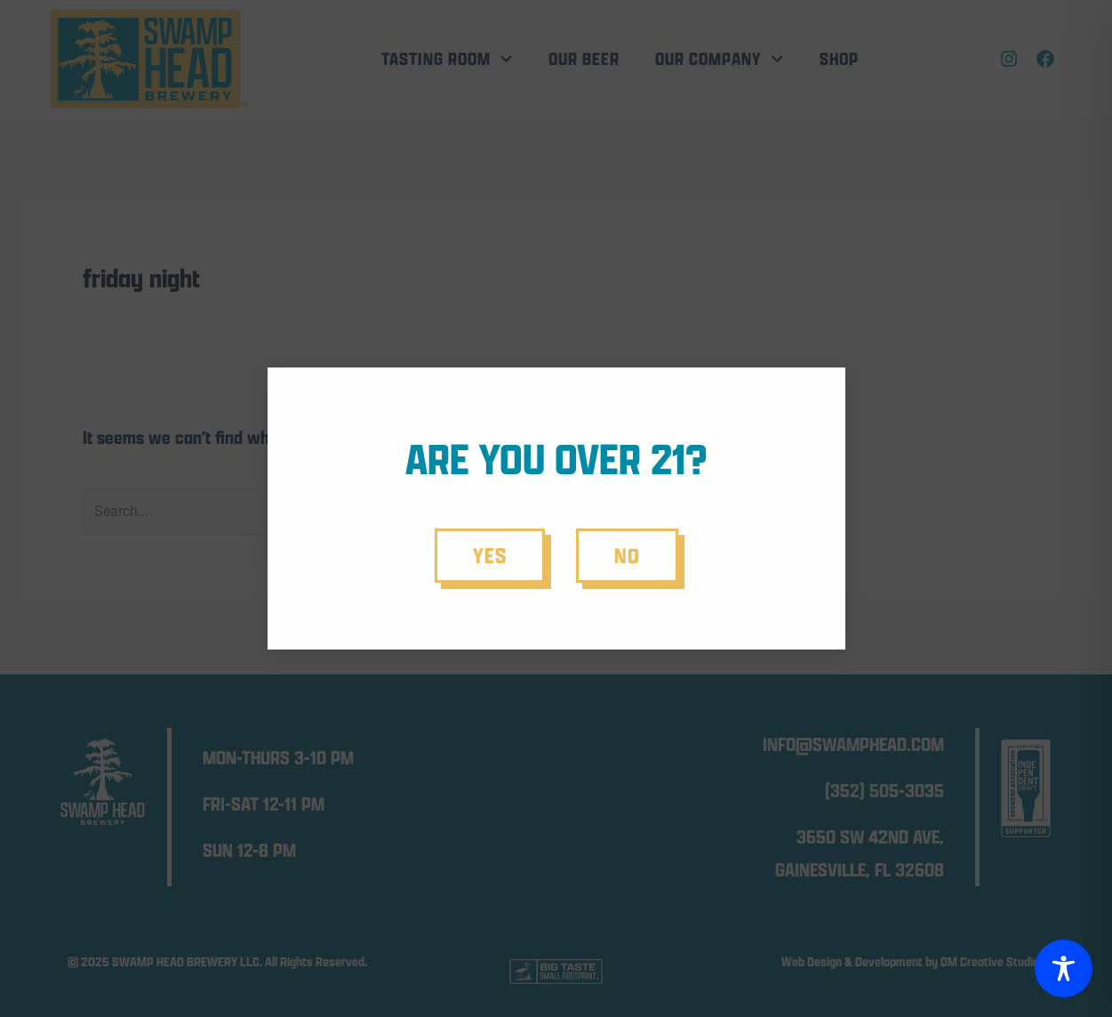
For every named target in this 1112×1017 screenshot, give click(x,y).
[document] (556, 508)
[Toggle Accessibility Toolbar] (1063, 968)
